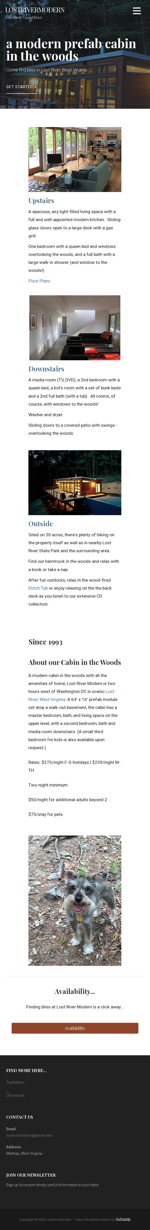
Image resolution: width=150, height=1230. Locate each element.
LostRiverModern (35, 9)
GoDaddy (123, 1219)
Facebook (15, 1094)
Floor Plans (39, 280)
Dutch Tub (38, 588)
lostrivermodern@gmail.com (29, 1135)
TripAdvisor (15, 1082)
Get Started (19, 87)
